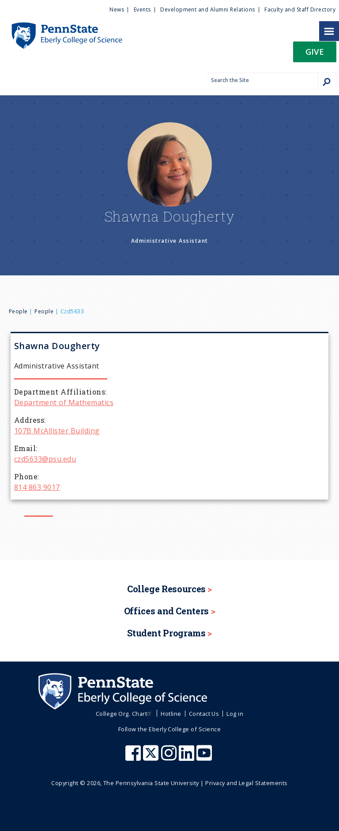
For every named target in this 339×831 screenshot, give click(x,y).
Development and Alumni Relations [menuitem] (207, 9)
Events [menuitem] (142, 9)
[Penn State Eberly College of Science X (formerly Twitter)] (152, 757)
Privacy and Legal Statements (246, 783)
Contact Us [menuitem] (204, 714)
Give (314, 51)
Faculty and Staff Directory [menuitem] (299, 9)
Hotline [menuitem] (171, 714)
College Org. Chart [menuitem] (125, 714)
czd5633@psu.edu (45, 459)
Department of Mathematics (63, 402)
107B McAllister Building (57, 431)
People (18, 311)
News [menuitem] (116, 9)
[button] (314, 54)
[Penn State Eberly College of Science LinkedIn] (187, 757)
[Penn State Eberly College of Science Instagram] (170, 757)
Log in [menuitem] (234, 714)
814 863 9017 (37, 487)
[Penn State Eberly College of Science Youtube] (205, 757)
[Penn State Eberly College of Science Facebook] (134, 757)
